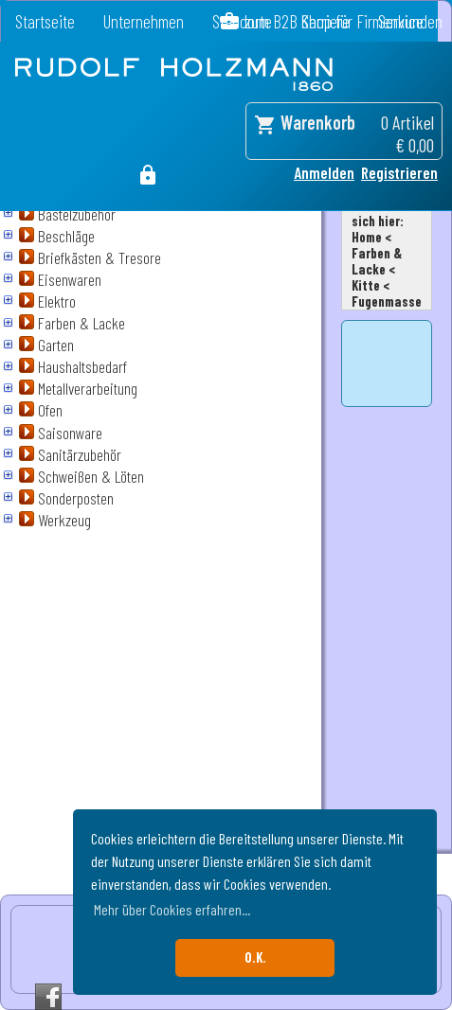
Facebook (48, 996)
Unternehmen (143, 21)
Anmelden (324, 172)
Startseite (45, 21)
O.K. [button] (255, 957)
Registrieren (399, 172)
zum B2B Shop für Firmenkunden (343, 21)
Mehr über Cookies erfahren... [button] (172, 909)
